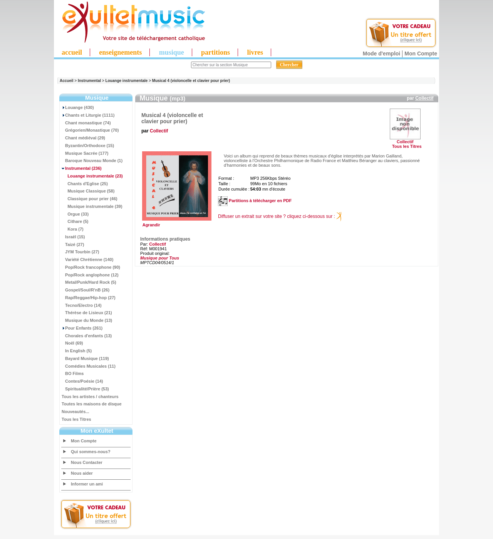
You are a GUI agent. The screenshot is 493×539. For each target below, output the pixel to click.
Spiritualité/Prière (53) (85, 389)
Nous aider (82, 473)
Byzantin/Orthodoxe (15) (88, 145)
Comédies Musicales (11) (89, 366)
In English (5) (77, 350)
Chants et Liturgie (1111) (88, 115)
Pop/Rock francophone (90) (91, 267)
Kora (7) (73, 229)
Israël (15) (73, 236)
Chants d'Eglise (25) (85, 183)
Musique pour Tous (159, 258)
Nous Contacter (86, 462)
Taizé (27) (73, 244)
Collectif (424, 98)
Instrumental (89, 81)
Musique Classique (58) (88, 191)
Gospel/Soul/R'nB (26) (85, 290)
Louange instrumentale (126, 81)
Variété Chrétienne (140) (87, 259)
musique (171, 52)
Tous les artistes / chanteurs (90, 396)
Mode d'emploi (381, 53)
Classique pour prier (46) (89, 198)
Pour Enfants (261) (82, 328)
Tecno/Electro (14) (82, 305)
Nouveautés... (75, 411)
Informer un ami (87, 484)
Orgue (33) (75, 214)
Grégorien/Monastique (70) (90, 130)
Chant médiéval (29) (83, 138)
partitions (215, 52)
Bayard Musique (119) (85, 358)
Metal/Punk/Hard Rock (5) (89, 282)
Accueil (67, 81)
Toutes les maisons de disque (92, 404)
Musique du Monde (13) (87, 320)
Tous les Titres (76, 419)
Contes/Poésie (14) (82, 381)
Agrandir (175, 223)
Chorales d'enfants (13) (87, 335)
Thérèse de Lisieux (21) (87, 312)
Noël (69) (72, 343)
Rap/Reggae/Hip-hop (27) (89, 297)
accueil (72, 52)
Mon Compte (420, 53)
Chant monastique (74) (86, 123)
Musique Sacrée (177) (85, 153)
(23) (92, 176)
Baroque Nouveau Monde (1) (92, 160)
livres (255, 52)
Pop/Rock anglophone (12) (90, 275)
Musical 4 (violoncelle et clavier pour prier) (191, 81)
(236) (82, 168)
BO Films (73, 373)
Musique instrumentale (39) (92, 206)
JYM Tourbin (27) (80, 251)
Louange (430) (78, 107)
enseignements (120, 52)
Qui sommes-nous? (91, 451)
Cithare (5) (75, 221)
